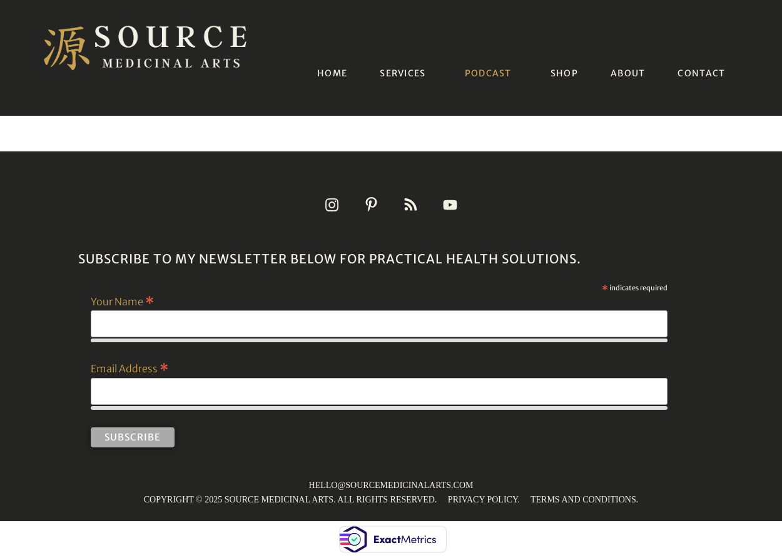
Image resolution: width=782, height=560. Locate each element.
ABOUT (628, 73)
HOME (332, 73)
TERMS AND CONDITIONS (583, 499)
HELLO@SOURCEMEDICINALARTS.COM (391, 485)
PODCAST (488, 73)
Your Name (122, 300)
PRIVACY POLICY (482, 499)
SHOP (564, 73)
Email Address (129, 367)
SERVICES (402, 73)
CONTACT (701, 73)
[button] (405, 73)
